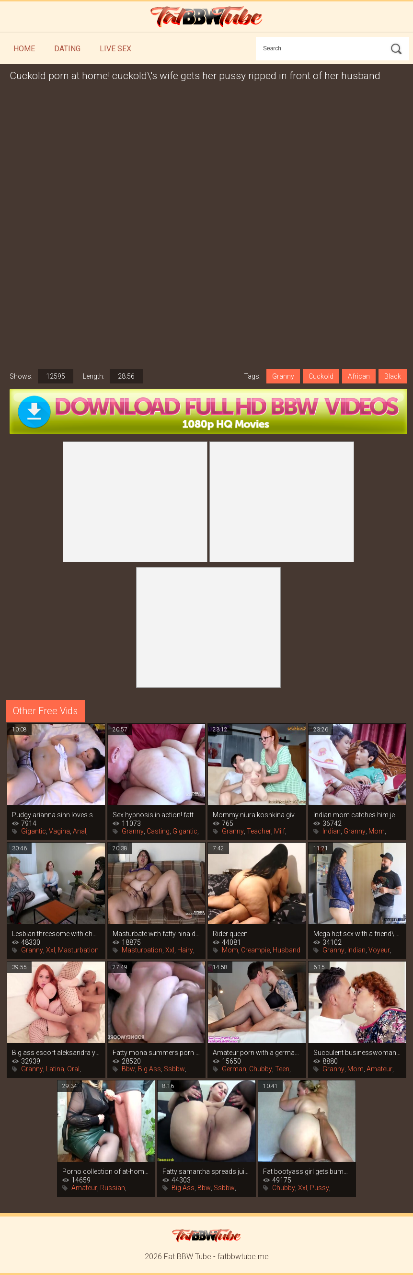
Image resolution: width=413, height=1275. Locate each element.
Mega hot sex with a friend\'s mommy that (357, 934)
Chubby (260, 1069)
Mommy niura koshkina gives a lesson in (257, 815)
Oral (73, 1069)
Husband (286, 950)
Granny (283, 376)
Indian (331, 831)
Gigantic (33, 831)
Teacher (259, 831)
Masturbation (78, 950)
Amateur (379, 1069)
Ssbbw (174, 1069)
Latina (55, 1069)
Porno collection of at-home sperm (106, 1171)
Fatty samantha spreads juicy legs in (206, 1171)
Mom (376, 831)
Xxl (50, 950)
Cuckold (321, 376)
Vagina (59, 831)
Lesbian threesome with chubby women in (56, 934)
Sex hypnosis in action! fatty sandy (157, 815)
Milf (279, 831)
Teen (282, 1069)
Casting (158, 831)
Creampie (255, 950)
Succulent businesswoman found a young (357, 1052)
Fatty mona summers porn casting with (157, 1052)
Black (392, 376)
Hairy (185, 950)
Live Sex (115, 48)
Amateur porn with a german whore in (257, 1052)
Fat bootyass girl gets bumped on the (307, 1171)
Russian (112, 1188)
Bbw (128, 1069)
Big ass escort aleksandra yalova (56, 1052)
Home (24, 48)
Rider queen (230, 934)
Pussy (319, 1188)
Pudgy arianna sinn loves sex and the (56, 815)
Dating (67, 48)
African (359, 376)
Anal (79, 831)
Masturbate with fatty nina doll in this (157, 934)
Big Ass (149, 1069)
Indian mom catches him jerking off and (357, 815)
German (234, 1069)
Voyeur (379, 950)
